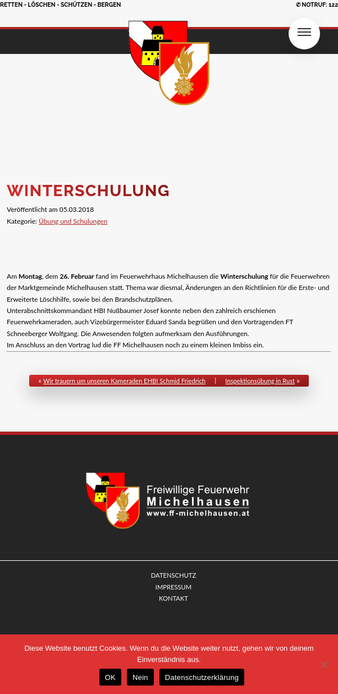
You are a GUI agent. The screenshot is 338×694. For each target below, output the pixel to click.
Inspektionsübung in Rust (260, 380)
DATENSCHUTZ (173, 575)
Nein (140, 677)
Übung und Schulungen (73, 221)
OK (110, 677)
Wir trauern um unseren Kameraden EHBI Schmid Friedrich (124, 380)
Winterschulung (88, 191)
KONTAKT (173, 598)
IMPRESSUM (173, 587)
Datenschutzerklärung (202, 677)
